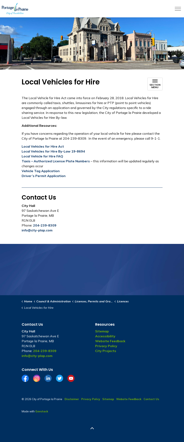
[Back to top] (92, 428)
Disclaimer (72, 399)
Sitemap (102, 331)
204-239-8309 (44, 225)
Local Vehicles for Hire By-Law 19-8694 (53, 151)
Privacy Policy (106, 346)
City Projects (105, 351)
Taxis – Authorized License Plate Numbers (56, 161)
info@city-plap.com (37, 230)
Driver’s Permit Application (44, 176)
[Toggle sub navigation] (155, 84)
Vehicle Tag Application (41, 171)
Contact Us (151, 399)
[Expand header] (178, 8)
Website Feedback (110, 341)
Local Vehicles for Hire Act (43, 146)
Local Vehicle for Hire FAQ (42, 156)
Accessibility (105, 336)
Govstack (41, 411)
